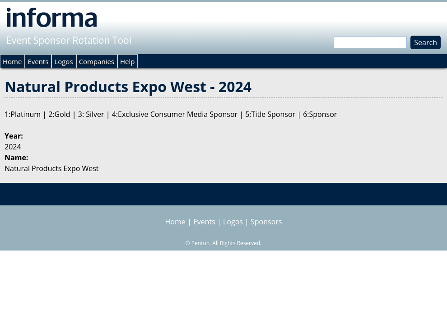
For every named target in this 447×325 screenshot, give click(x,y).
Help (127, 61)
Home (12, 61)
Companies (96, 61)
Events (38, 61)
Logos (63, 61)
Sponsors (266, 222)
